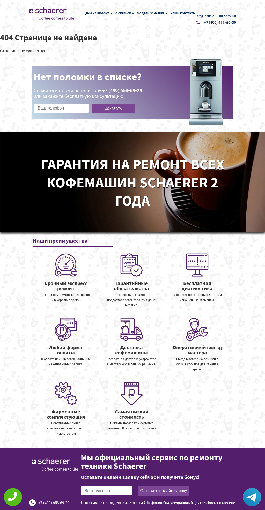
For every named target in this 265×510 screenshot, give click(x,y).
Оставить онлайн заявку (163, 491)
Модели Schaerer (150, 13)
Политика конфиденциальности (112, 502)
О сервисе (123, 13)
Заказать (113, 108)
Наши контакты (183, 13)
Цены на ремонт (96, 13)
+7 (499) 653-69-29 (220, 22)
